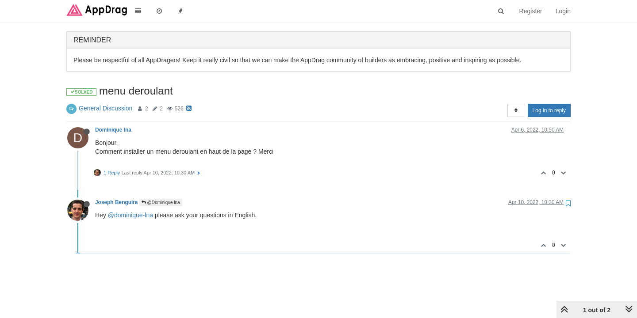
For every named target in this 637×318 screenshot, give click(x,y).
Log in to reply (549, 110)
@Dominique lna (161, 202)
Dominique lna (113, 130)
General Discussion (105, 108)
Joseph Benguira (116, 202)
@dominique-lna (130, 215)
